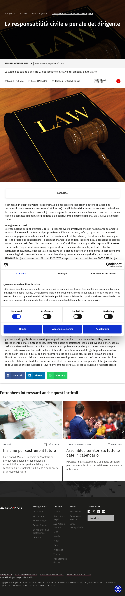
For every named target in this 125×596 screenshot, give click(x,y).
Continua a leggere (100, 81)
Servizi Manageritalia (39, 13)
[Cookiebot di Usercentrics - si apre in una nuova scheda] (108, 264)
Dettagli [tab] (62, 273)
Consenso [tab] (21, 273)
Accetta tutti (102, 329)
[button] (15, 375)
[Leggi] (75, 441)
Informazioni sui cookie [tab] (103, 273)
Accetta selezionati (62, 329)
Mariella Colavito (15, 81)
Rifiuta (22, 329)
